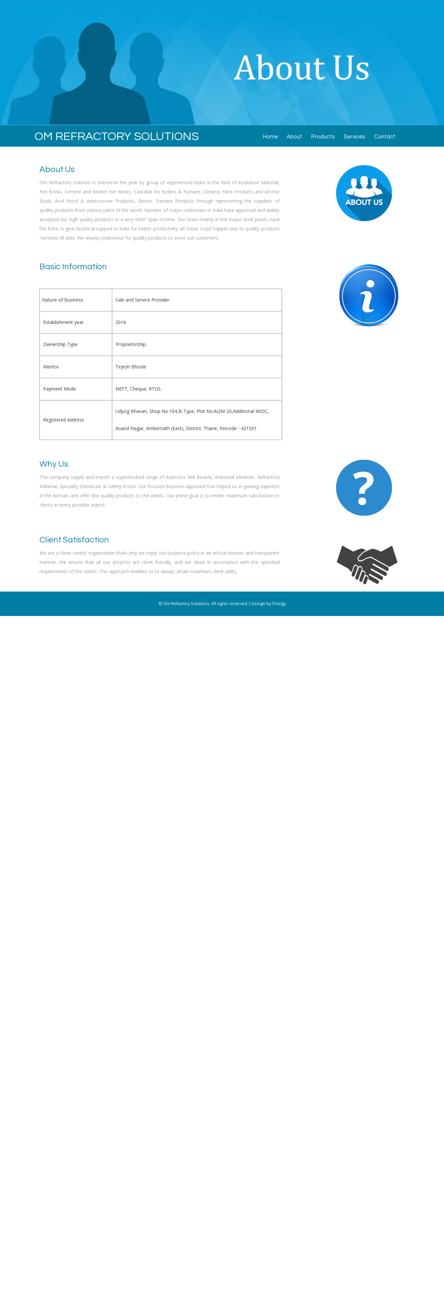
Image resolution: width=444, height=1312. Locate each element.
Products (323, 137)
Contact (384, 137)
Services (354, 137)
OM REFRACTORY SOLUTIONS (117, 137)
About (294, 137)
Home (270, 137)
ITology (279, 603)
